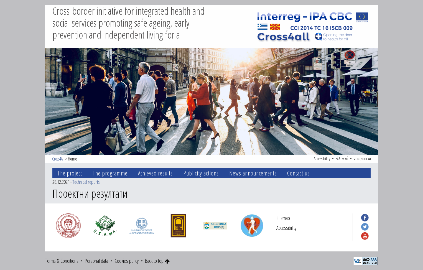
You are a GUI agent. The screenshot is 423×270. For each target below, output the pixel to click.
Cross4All (58, 159)
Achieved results (155, 173)
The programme (110, 173)
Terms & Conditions (61, 260)
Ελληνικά (341, 159)
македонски (362, 159)
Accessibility (322, 159)
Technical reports (86, 182)
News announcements (253, 173)
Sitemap (283, 218)
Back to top (157, 260)
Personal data (96, 260)
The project (69, 173)
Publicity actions (201, 173)
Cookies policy (127, 260)
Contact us (298, 173)
